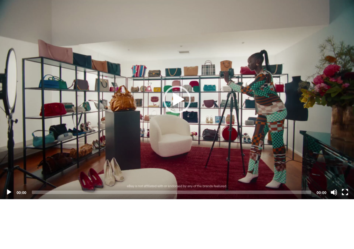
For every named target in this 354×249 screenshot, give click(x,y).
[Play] (9, 192)
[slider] (171, 192)
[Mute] (333, 192)
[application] (177, 99)
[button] (177, 99)
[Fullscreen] (345, 192)
